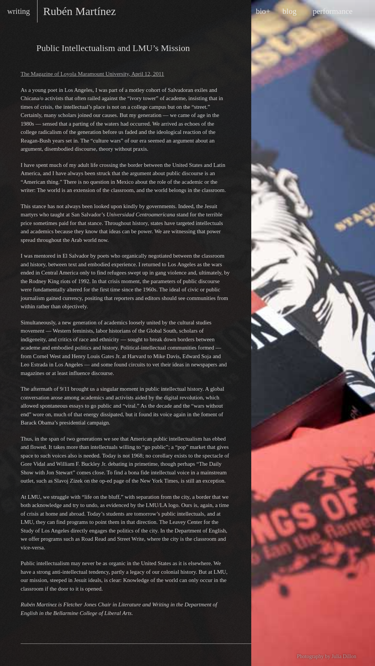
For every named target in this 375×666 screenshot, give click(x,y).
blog (289, 11)
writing (18, 11)
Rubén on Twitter (54, 655)
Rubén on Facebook (42, 655)
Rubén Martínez (79, 11)
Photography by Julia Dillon (326, 656)
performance (332, 11)
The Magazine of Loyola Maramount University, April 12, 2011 (92, 74)
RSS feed (31, 655)
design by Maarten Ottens (212, 654)
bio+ (263, 11)
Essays (27, 47)
